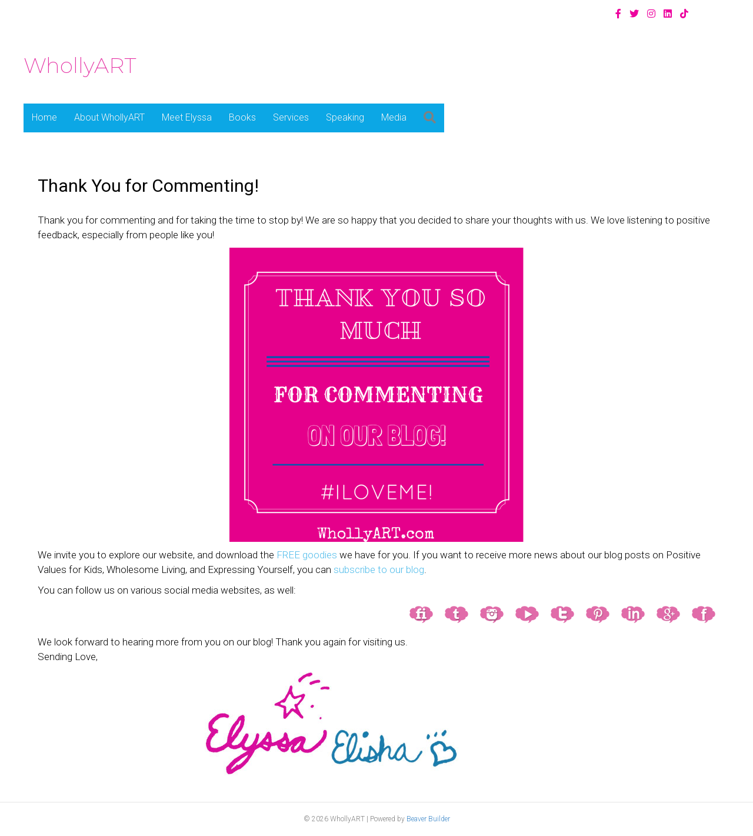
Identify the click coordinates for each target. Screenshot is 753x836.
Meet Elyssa (187, 117)
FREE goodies (306, 555)
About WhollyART (109, 117)
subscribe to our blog (379, 569)
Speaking (345, 117)
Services (291, 117)
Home (44, 117)
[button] (429, 118)
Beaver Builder (428, 819)
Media (394, 117)
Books (242, 117)
